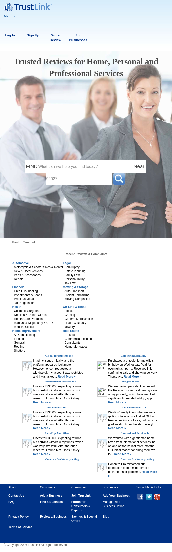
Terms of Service (20, 527)
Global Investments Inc (59, 355)
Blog (106, 516)
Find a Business (51, 502)
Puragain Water (130, 381)
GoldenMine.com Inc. (133, 355)
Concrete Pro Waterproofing (62, 459)
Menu (9, 16)
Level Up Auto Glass (57, 433)
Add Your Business (116, 495)
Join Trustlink (81, 495)
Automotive (20, 263)
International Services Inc (60, 381)
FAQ (11, 502)
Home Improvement (26, 331)
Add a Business (51, 495)
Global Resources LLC (134, 407)
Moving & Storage (75, 287)
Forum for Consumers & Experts (81, 506)
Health (17, 307)
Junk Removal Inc (56, 407)
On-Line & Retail (74, 307)
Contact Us (16, 495)
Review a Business (53, 516)
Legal (67, 263)
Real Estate (71, 331)
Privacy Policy (18, 516)
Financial (18, 287)
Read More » (66, 376)
